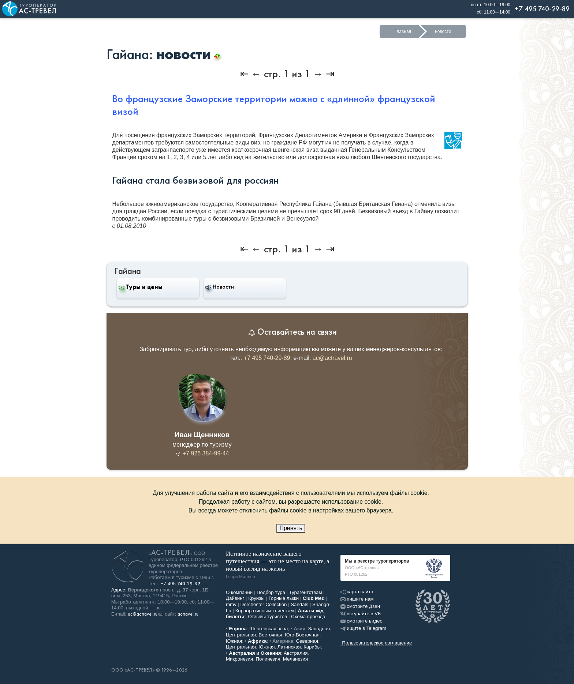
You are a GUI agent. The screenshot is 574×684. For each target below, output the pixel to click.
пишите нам (356, 599)
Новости (219, 286)
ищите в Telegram (363, 628)
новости (443, 31)
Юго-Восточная (302, 635)
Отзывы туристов (267, 616)
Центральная (241, 635)
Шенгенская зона (268, 628)
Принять (290, 528)
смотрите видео (361, 621)
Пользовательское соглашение (377, 643)
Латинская (289, 647)
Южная (234, 641)
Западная (319, 628)
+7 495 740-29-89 (267, 358)
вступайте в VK (360, 613)
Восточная (270, 635)
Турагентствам (305, 592)
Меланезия (295, 659)
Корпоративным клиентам (264, 610)
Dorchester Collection (264, 604)
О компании (239, 592)
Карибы (312, 647)
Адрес (118, 590)
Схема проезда (308, 616)
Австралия (296, 653)
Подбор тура (271, 592)
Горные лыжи (284, 598)
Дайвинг (235, 598)
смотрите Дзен (360, 606)
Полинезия (268, 659)
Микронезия (239, 659)
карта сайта (356, 591)
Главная (402, 31)
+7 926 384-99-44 (202, 453)
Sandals (299, 604)
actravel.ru (188, 614)
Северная (307, 641)
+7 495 (180, 583)
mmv (231, 604)
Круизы (256, 598)
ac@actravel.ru (332, 358)
